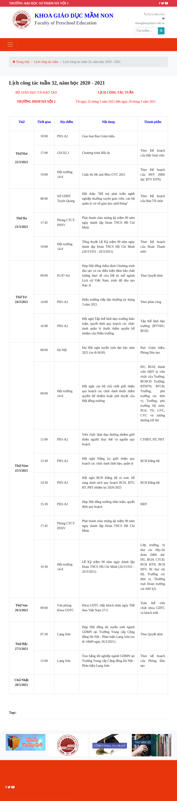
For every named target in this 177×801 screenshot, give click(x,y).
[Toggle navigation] (10, 44)
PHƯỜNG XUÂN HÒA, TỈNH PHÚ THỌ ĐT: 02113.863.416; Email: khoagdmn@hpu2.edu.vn (35, 777)
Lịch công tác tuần (46, 62)
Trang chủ (21, 62)
